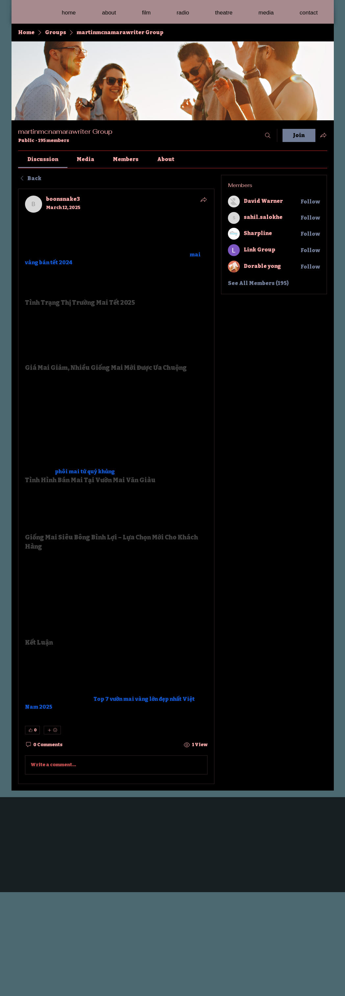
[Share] (204, 199)
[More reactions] (52, 730)
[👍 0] (32, 730)
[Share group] (323, 135)
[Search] (268, 135)
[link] (42, 159)
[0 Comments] (43, 745)
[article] (116, 486)
